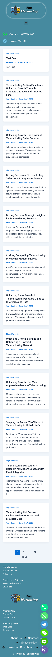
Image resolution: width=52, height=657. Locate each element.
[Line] (44, 641)
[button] (26, 23)
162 (34, 552)
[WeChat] (44, 633)
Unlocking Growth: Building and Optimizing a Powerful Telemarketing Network (23, 342)
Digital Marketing (12, 53)
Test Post (11, 58)
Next (26, 557)
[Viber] (44, 650)
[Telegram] (44, 624)
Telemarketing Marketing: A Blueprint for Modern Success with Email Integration (25, 468)
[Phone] (44, 607)
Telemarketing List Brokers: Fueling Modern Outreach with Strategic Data (23, 515)
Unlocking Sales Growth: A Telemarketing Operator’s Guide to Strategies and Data (25, 298)
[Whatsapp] (44, 616)
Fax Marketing (32, 654)
